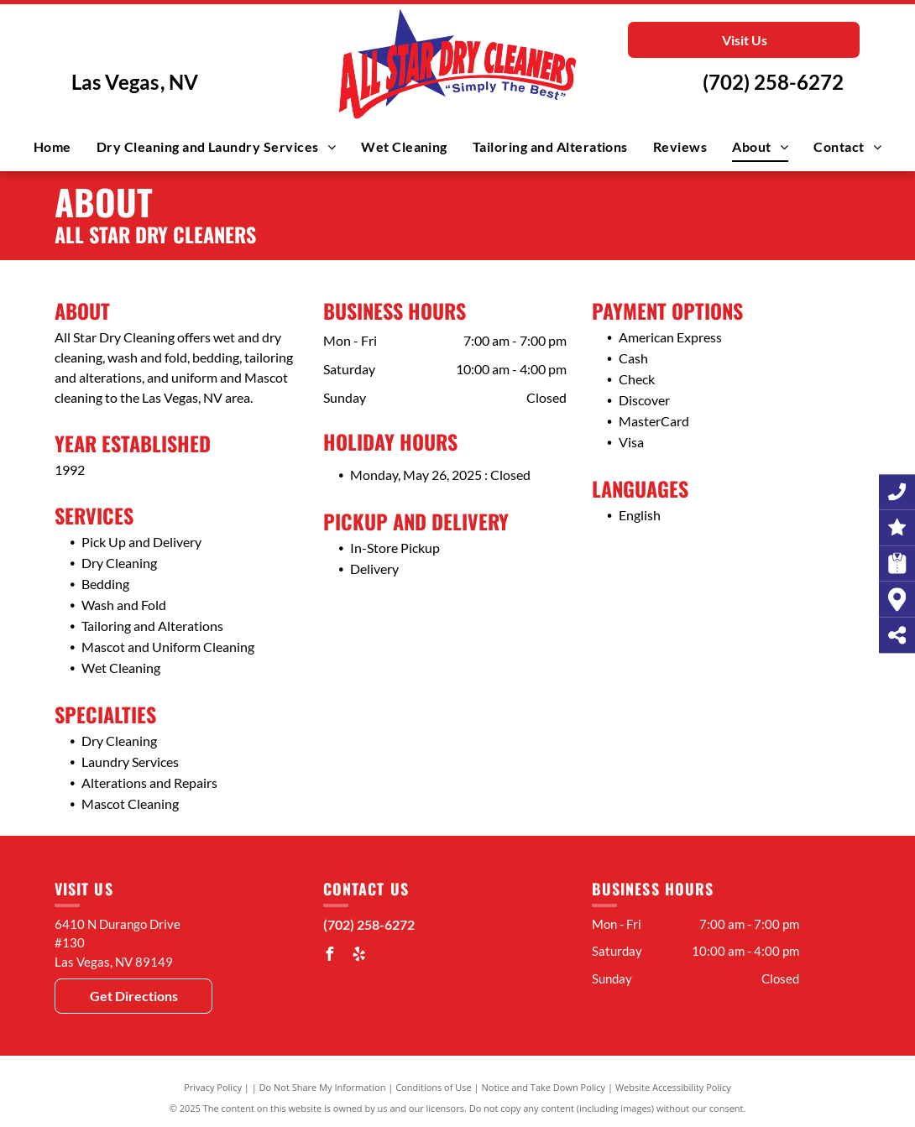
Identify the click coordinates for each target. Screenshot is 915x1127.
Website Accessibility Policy (673, 1087)
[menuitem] (52, 147)
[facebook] (330, 956)
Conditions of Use (433, 1087)
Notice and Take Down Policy (544, 1087)
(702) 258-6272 (773, 82)
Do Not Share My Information (322, 1087)
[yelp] (359, 956)
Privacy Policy (213, 1087)
